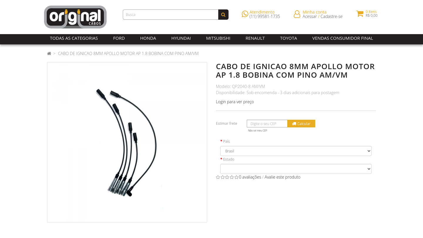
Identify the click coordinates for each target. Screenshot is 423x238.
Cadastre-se (331, 17)
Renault (255, 38)
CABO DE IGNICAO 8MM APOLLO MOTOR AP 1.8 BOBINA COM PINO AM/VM (128, 53)
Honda (148, 38)
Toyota (288, 38)
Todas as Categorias (74, 38)
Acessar (310, 17)
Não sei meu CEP (257, 130)
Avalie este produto (283, 177)
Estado (228, 159)
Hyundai (181, 38)
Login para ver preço (235, 101)
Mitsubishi (218, 38)
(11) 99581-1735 (265, 17)
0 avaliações (250, 177)
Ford (119, 38)
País (226, 141)
